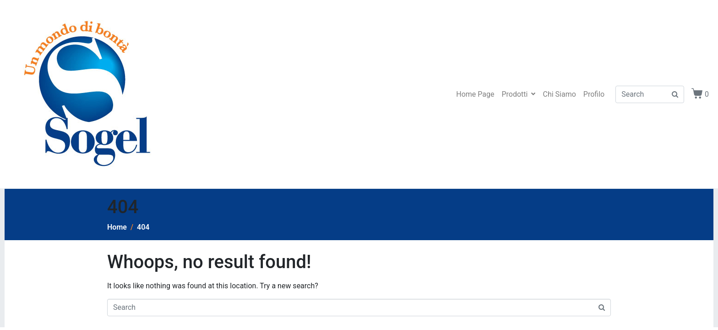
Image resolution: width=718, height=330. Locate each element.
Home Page (475, 94)
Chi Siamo (559, 94)
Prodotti (518, 94)
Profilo (593, 94)
